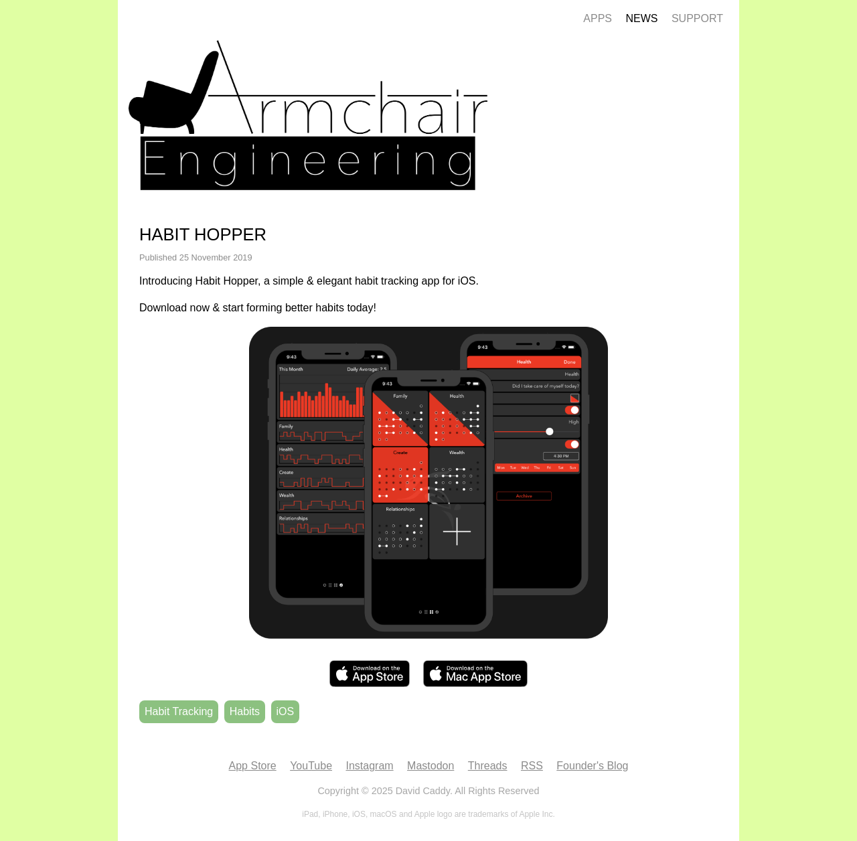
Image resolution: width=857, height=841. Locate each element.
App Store (253, 765)
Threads (488, 765)
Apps (597, 18)
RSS (532, 765)
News (641, 18)
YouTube (311, 765)
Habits (245, 711)
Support (697, 18)
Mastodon (430, 765)
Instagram (369, 765)
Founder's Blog (592, 765)
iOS (286, 711)
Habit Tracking (179, 711)
